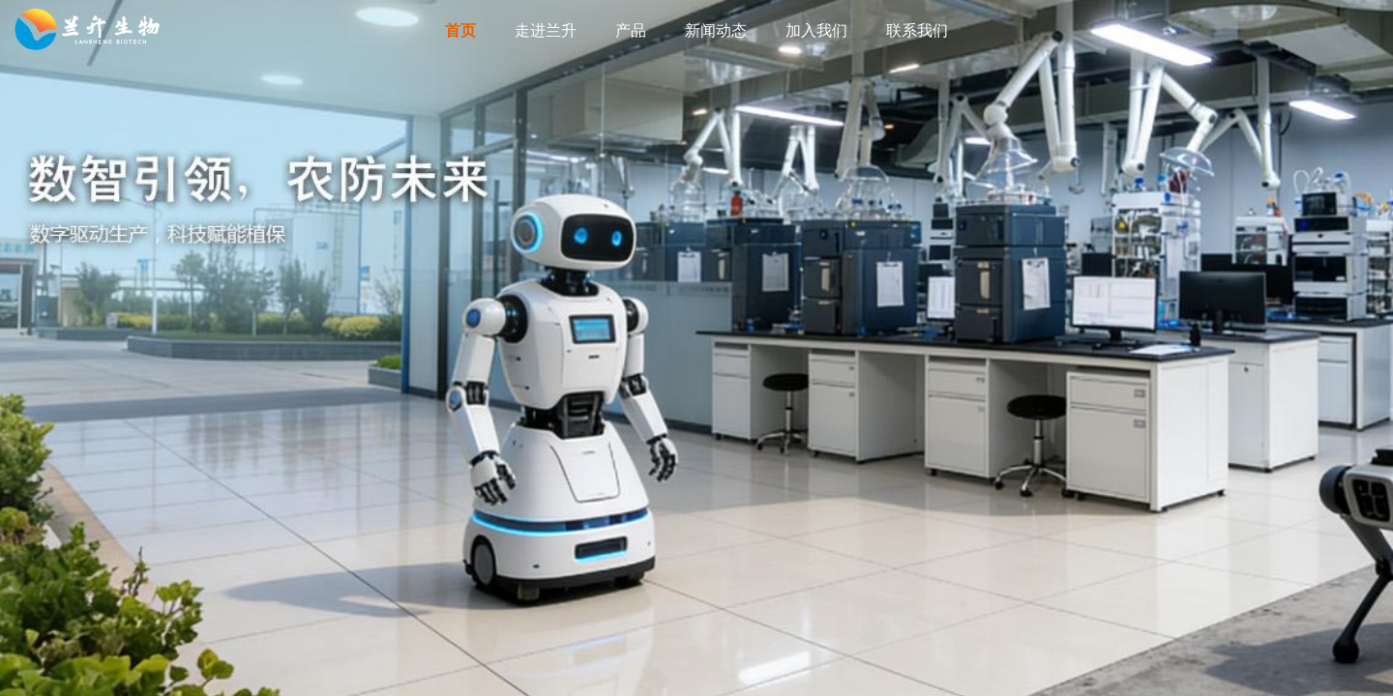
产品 (630, 30)
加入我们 (816, 30)
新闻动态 (716, 30)
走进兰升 (546, 30)
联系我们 (917, 30)
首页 (460, 30)
